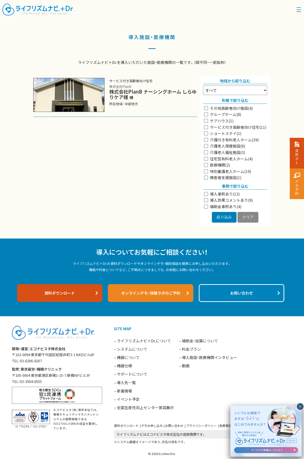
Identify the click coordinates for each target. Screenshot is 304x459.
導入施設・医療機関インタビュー (209, 357)
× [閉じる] (300, 419)
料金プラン (191, 349)
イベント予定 (128, 399)
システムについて (132, 349)
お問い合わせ (174, 425)
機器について (128, 357)
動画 (186, 365)
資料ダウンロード (126, 425)
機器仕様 (124, 365)
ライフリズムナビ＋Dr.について (144, 341)
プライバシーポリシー (201, 425)
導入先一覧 (126, 382)
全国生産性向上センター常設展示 (145, 407)
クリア (248, 217)
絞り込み (224, 217)
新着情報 (124, 391)
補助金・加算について (200, 341)
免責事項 (225, 425)
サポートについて (132, 374)
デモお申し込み (152, 425)
